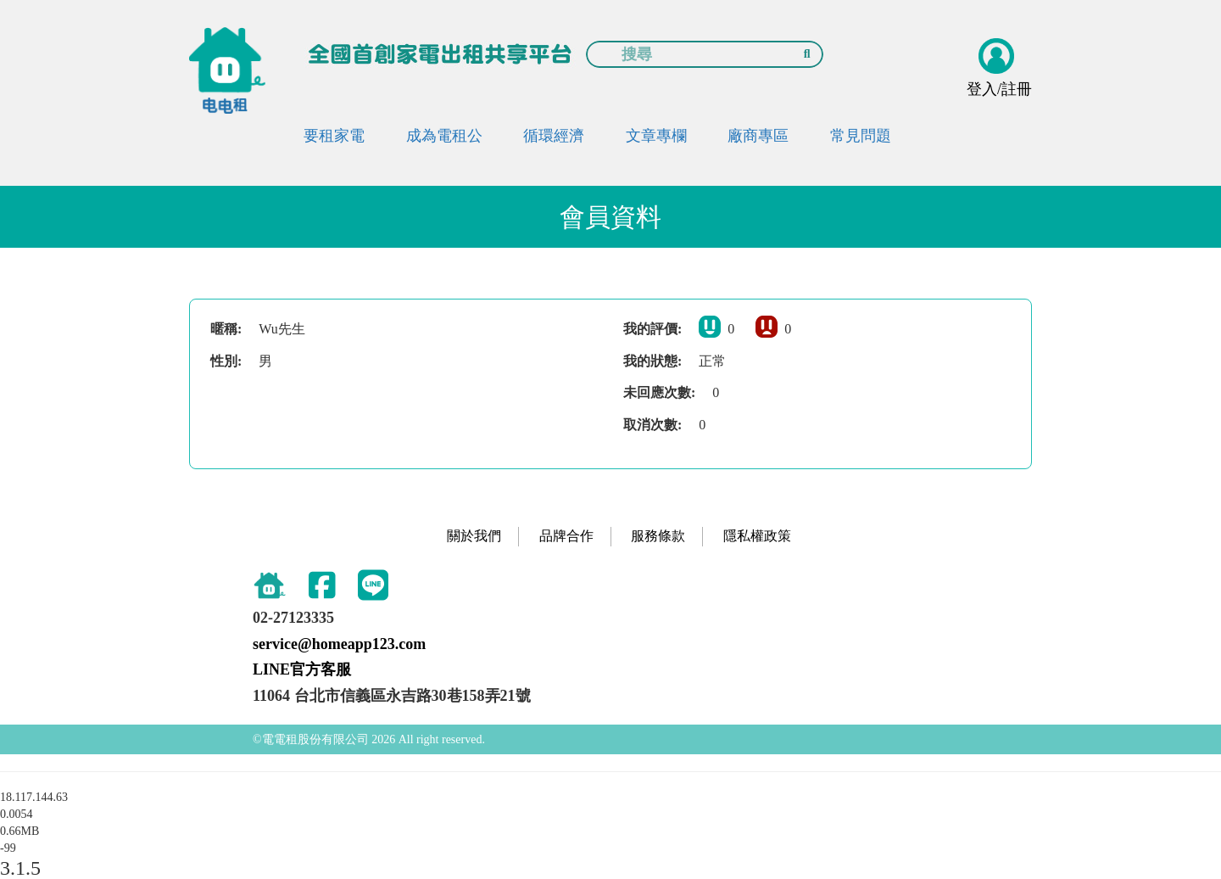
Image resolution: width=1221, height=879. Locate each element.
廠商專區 (758, 135)
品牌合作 (566, 536)
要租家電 (334, 135)
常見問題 (860, 135)
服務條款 (658, 536)
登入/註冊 (999, 89)
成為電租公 (444, 135)
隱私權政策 (757, 536)
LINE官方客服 (302, 669)
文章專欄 (656, 135)
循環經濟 (553, 135)
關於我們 (474, 536)
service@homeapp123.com (339, 643)
